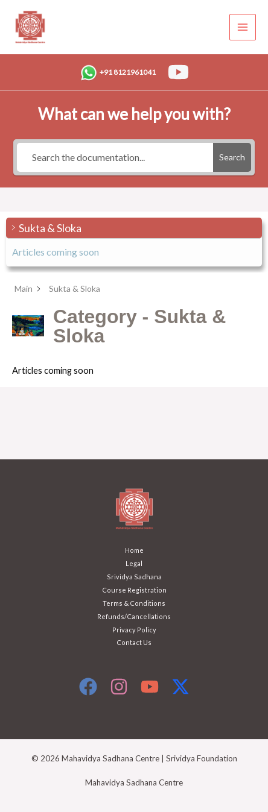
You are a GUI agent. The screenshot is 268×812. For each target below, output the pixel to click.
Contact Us (134, 642)
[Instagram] (119, 686)
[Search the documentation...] (115, 157)
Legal (134, 563)
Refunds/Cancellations (134, 616)
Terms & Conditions (134, 603)
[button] (134, 228)
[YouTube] (178, 72)
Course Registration (134, 590)
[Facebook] (88, 686)
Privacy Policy (134, 630)
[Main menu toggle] (242, 27)
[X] (180, 686)
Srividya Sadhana (134, 577)
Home (134, 550)
